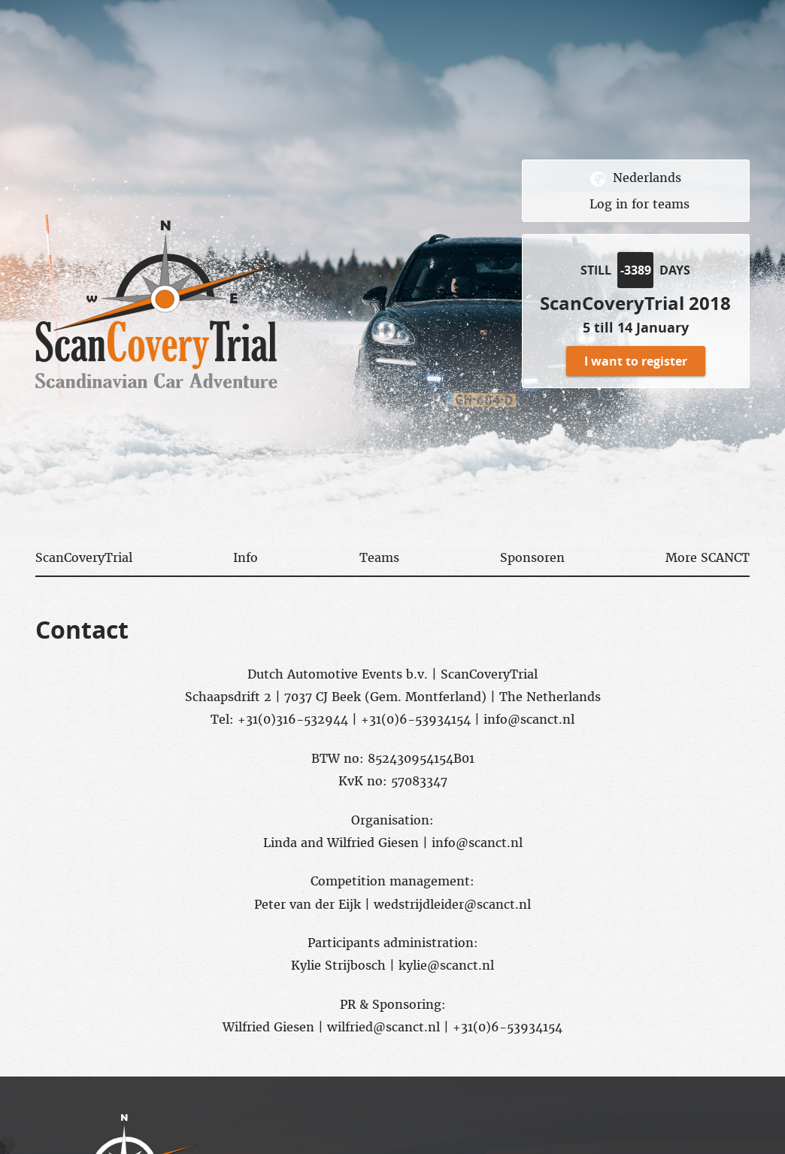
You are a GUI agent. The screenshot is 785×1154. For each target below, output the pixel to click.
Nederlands (647, 178)
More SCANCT (707, 557)
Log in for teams (640, 204)
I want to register (635, 361)
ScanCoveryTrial (83, 557)
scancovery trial (156, 304)
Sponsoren (532, 557)
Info (245, 557)
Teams (379, 557)
